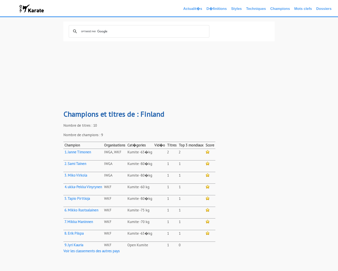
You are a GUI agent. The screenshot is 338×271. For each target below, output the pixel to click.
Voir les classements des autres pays (91, 251)
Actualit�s (192, 9)
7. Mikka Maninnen (78, 221)
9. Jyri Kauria (73, 245)
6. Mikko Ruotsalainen (81, 210)
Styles (236, 9)
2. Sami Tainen (75, 163)
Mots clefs (303, 9)
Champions (280, 9)
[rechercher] (138, 31)
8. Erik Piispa (74, 233)
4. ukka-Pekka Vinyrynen (83, 187)
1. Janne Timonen (77, 152)
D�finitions (217, 9)
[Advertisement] (169, 76)
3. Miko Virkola (75, 175)
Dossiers (324, 9)
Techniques (256, 9)
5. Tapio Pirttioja (77, 198)
